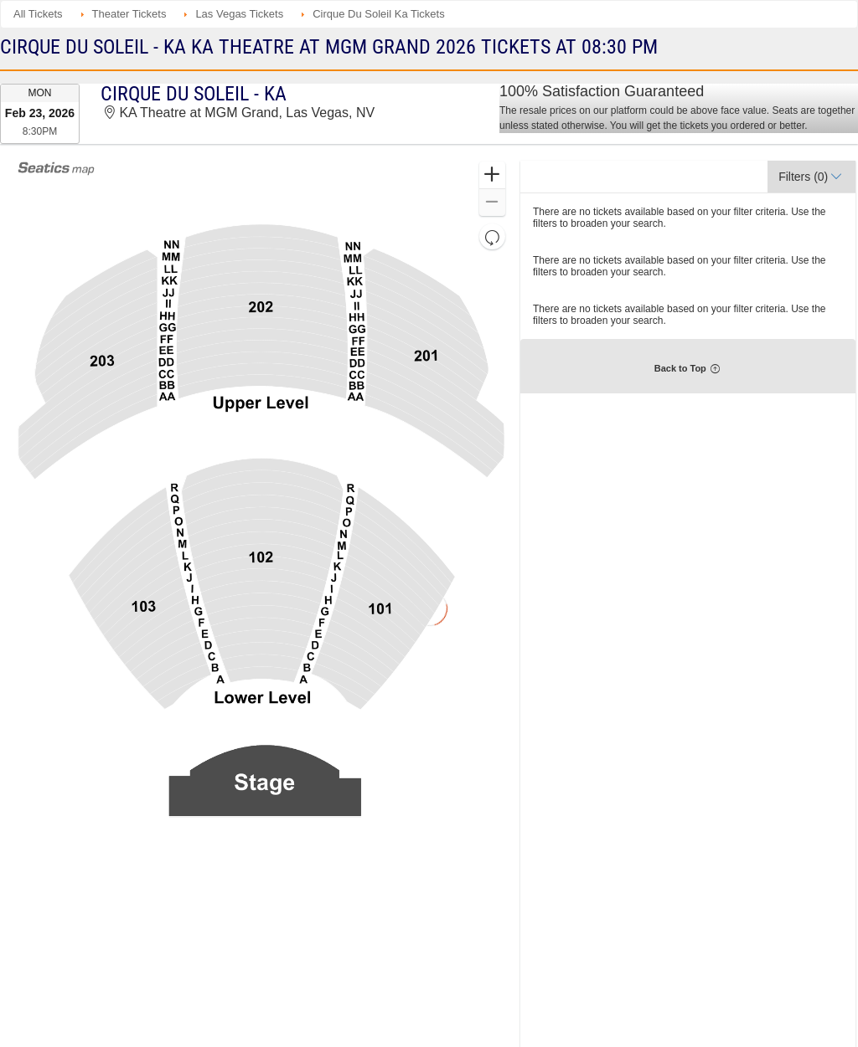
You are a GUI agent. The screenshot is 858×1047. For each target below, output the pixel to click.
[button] (492, 175)
